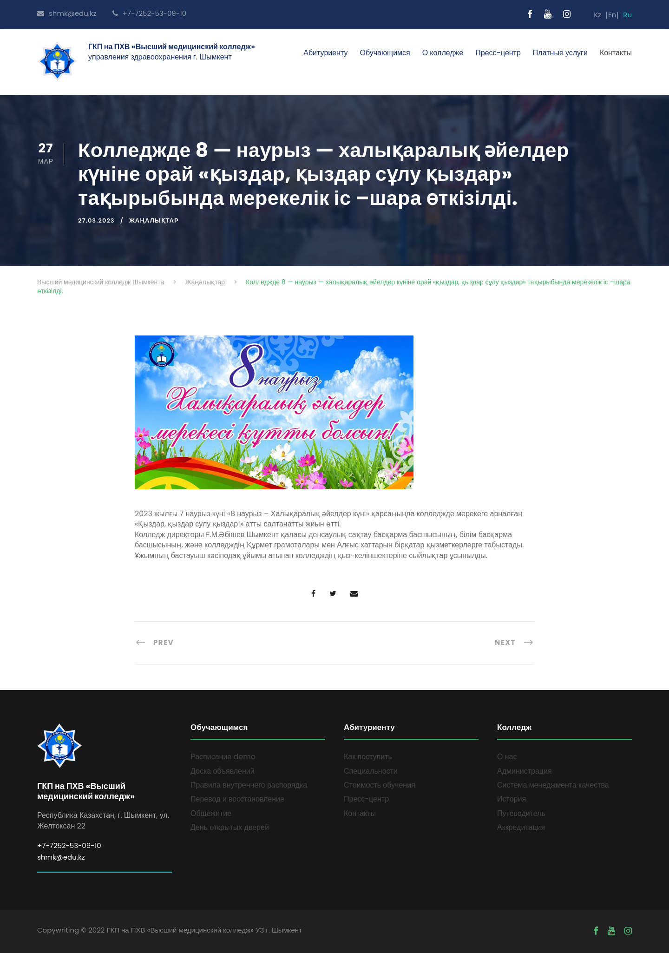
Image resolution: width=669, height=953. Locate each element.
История (511, 799)
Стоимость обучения (379, 785)
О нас (507, 756)
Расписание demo (223, 756)
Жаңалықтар (154, 220)
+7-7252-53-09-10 (149, 13)
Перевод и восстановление (237, 799)
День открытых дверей (229, 827)
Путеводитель (521, 813)
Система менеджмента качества (553, 785)
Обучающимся (385, 52)
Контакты (616, 52)
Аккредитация (521, 827)
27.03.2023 (96, 220)
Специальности (371, 771)
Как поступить (368, 756)
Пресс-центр (498, 52)
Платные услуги (560, 52)
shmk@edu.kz (67, 13)
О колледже (443, 52)
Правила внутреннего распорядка (248, 785)
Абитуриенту (325, 52)
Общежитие (210, 813)
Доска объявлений (222, 771)
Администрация (524, 771)
